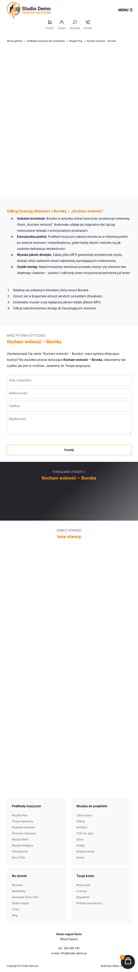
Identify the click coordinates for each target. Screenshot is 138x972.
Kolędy (81, 845)
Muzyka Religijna (22, 845)
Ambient (82, 827)
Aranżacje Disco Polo (25, 897)
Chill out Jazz (85, 833)
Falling (81, 821)
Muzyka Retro (20, 839)
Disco (80, 839)
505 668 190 (72, 948)
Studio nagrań (20, 903)
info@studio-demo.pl (73, 953)
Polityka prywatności (90, 903)
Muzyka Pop (75, 41)
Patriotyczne (20, 851)
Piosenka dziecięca (24, 833)
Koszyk (50, 25)
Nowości (17, 885)
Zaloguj (62, 25)
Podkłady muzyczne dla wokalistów (46, 41)
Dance (80, 857)
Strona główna (14, 41)
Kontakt (88, 25)
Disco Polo (18, 857)
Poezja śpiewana (22, 821)
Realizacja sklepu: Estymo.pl (116, 966)
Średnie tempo (86, 851)
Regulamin (83, 897)
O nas (15, 909)
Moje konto (84, 885)
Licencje (82, 891)
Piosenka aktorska (23, 827)
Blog (15, 915)
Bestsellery (19, 891)
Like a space (84, 815)
